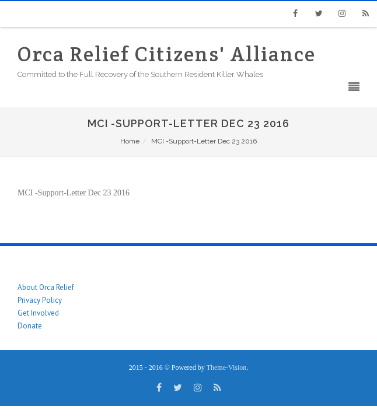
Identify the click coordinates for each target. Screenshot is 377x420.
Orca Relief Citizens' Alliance (167, 54)
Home (129, 141)
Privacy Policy (40, 300)
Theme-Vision (227, 367)
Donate (30, 326)
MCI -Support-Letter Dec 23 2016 (74, 192)
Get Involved (38, 313)
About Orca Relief (46, 287)
